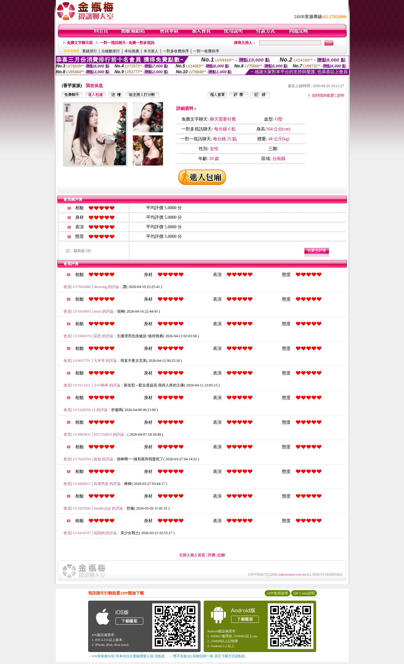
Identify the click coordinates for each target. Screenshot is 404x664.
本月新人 (151, 51)
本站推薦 (131, 51)
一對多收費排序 (176, 51)
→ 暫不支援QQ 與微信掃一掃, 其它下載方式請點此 (207, 656)
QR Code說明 (304, 593)
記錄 (221, 555)
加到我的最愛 (323, 95)
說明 (340, 95)
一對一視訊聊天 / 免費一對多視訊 (127, 43)
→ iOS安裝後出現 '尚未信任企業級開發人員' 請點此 (126, 656)
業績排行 (89, 51)
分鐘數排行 (110, 51)
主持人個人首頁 (192, 555)
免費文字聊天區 (80, 43)
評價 (211, 555)
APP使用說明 (277, 593)
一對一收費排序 (206, 51)
